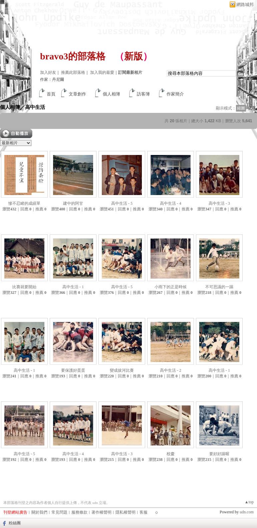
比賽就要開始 (24, 287)
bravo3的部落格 (72, 56)
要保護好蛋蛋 (73, 370)
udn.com (247, 512)
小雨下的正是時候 (171, 287)
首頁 (51, 94)
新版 (133, 56)
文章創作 (77, 94)
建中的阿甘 (73, 203)
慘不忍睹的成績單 (24, 203)
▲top (249, 502)
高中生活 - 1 (73, 287)
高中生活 (35, 107)
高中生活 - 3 (219, 203)
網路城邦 (245, 4)
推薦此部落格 (73, 72)
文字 (252, 108)
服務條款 (79, 512)
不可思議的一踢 (219, 287)
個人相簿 (111, 94)
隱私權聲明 (125, 512)
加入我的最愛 (102, 72)
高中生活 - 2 (170, 370)
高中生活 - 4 (170, 203)
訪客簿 (143, 94)
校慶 (171, 454)
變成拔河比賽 (122, 370)
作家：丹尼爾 (52, 79)
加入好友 (48, 72)
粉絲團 (15, 523)
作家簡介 (175, 94)
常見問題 (59, 512)
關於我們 (39, 512)
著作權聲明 (101, 512)
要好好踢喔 (219, 454)
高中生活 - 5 (122, 203)
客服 (144, 512)
